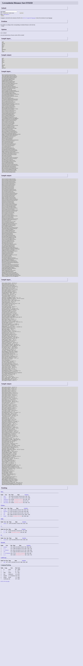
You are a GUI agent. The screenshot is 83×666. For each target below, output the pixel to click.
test (4, 597)
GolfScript (3, 640)
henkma (5, 630)
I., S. (5, 613)
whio (5, 579)
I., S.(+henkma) (7, 636)
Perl (2, 575)
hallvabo (5, 594)
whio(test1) (6, 582)
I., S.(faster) (6, 633)
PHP (2, 602)
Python (3, 588)
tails (4, 645)
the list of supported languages (29, 18)
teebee (5, 580)
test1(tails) (6, 584)
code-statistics (6, 14)
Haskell (3, 625)
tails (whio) (6, 585)
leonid (5, 592)
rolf (4, 596)
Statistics (27, 577)
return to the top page (5, 664)
